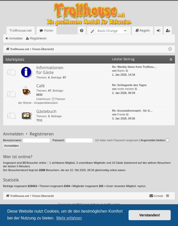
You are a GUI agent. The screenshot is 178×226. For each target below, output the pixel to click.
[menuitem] (82, 30)
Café (40, 86)
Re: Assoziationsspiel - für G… (132, 110)
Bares (121, 70)
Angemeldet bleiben (155, 140)
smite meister (125, 88)
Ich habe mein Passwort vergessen (116, 140)
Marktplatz (15, 59)
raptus (141, 186)
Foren (48, 30)
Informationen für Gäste (50, 70)
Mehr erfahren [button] (69, 218)
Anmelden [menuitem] (159, 31)
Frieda (121, 114)
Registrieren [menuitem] (169, 31)
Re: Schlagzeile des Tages (129, 85)
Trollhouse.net (21, 30)
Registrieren (38, 38)
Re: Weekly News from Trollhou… (134, 66)
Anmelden (16, 38)
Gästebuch (46, 111)
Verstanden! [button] (149, 215)
